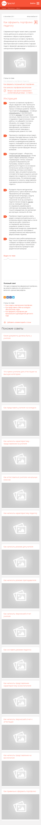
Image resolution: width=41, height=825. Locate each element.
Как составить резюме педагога (17, 649)
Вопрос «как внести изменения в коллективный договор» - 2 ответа (20, 92)
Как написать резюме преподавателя (20, 580)
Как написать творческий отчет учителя (17, 614)
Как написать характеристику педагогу (20, 513)
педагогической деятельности (19, 156)
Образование (11, 8)
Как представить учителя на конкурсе (20, 407)
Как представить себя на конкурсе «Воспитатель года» (17, 308)
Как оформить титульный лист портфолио (19, 84)
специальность (14, 113)
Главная (4, 8)
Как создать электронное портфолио (18, 305)
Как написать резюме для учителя (18, 546)
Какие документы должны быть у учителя (18, 336)
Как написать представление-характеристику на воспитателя (17, 684)
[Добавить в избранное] (35, 22)
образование (24, 111)
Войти (32, 3)
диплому (19, 115)
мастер (30, 202)
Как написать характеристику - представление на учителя (17, 442)
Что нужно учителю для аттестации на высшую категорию (20, 372)
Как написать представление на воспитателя (17, 756)
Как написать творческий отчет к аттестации (18, 720)
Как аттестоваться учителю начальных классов (20, 478)
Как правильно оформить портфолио (20, 791)
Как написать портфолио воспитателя (17, 87)
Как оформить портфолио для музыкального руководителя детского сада (19, 314)
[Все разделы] (38, 3)
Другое (18, 8)
